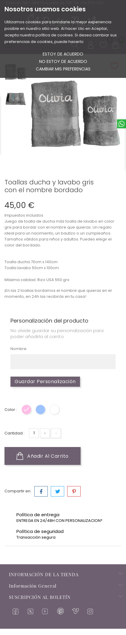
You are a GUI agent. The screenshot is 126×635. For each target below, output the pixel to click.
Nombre (18, 349)
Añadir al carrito (42, 456)
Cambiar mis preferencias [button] (63, 69)
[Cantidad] (34, 433)
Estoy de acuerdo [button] (63, 54)
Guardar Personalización (45, 381)
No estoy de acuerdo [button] (63, 61)
